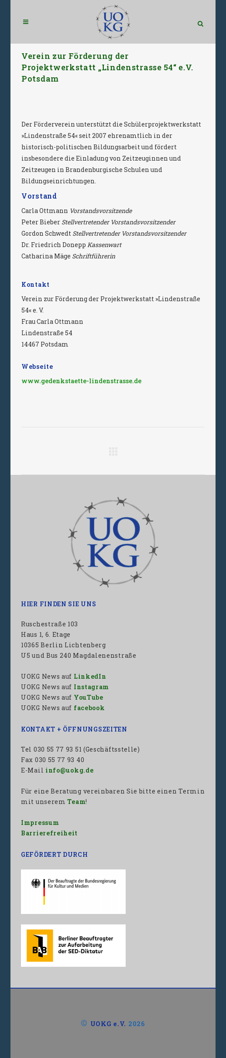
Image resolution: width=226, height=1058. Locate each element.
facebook (89, 708)
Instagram (91, 687)
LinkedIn (90, 676)
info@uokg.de (69, 770)
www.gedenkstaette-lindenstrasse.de (81, 381)
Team (76, 801)
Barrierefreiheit (49, 833)
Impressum (40, 822)
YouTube (88, 697)
